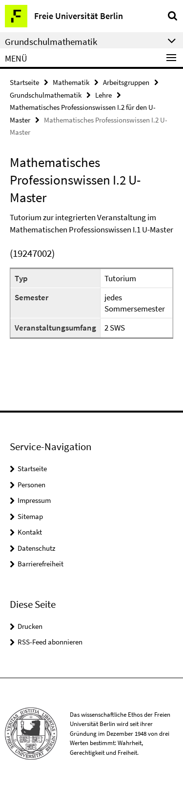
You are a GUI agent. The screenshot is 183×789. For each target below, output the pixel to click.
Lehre (103, 95)
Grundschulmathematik (45, 95)
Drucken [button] (30, 626)
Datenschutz (36, 548)
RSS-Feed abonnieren (50, 641)
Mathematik (71, 82)
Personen (31, 484)
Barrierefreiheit (40, 563)
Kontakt (30, 532)
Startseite (24, 82)
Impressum (34, 500)
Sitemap (30, 516)
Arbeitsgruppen (126, 82)
